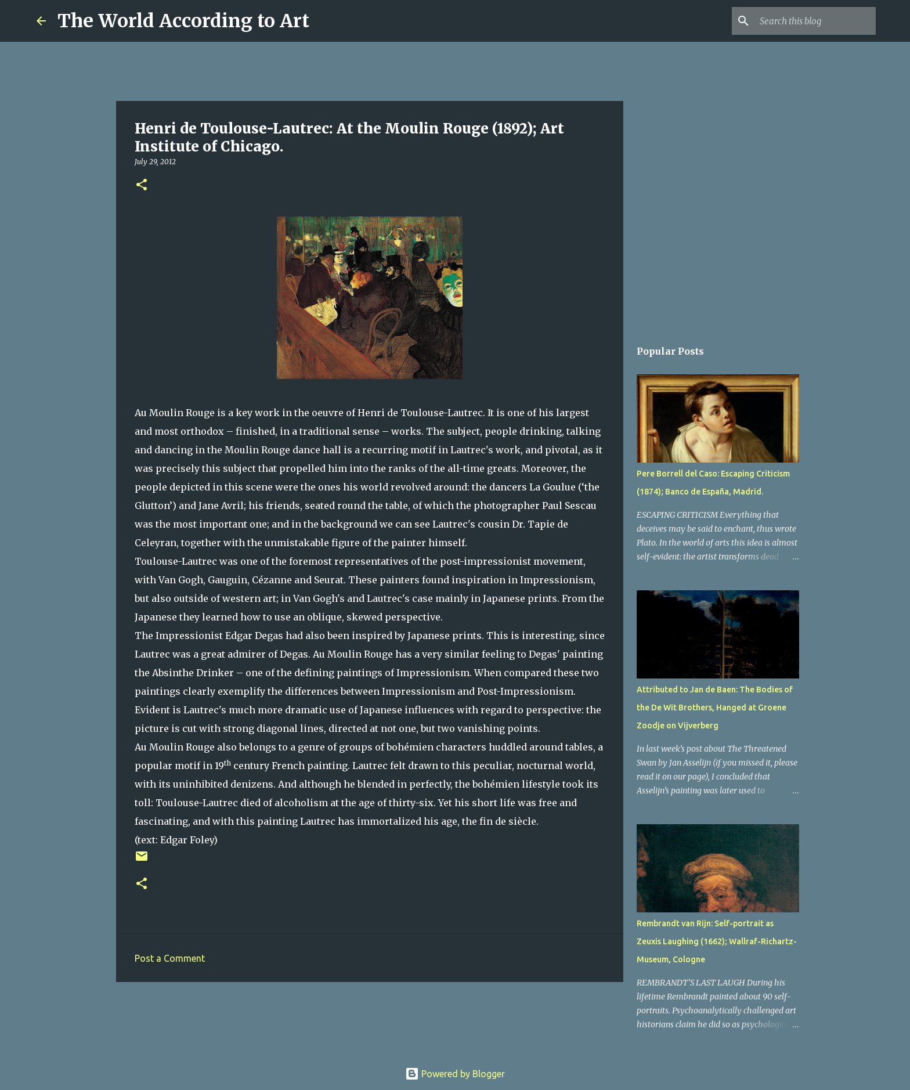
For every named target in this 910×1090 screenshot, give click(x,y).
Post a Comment (170, 958)
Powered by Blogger (455, 1074)
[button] (142, 185)
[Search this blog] (815, 21)
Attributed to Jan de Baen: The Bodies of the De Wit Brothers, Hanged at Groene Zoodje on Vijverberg (715, 707)
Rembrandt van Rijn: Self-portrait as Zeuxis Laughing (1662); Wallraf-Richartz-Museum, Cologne (717, 941)
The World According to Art (183, 21)
